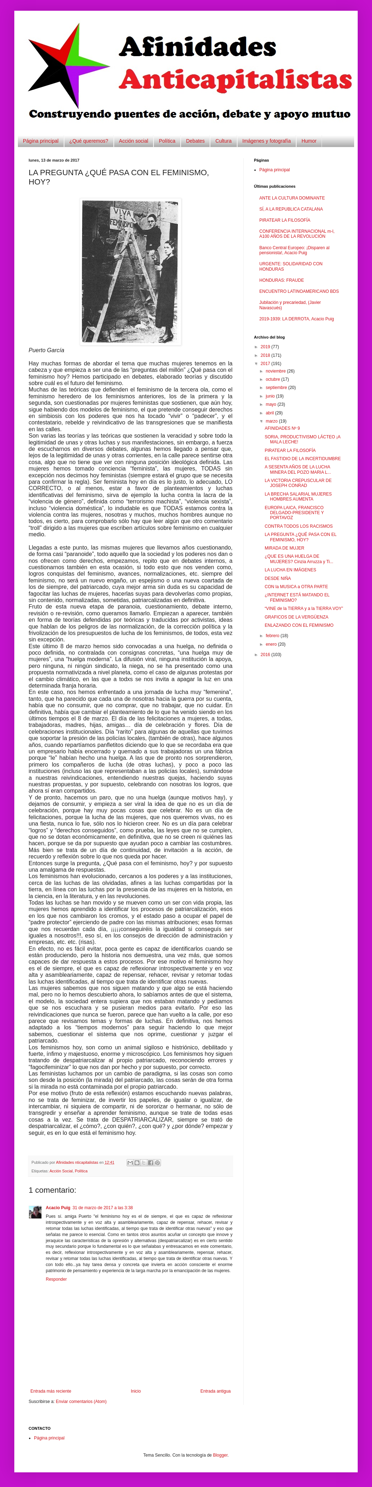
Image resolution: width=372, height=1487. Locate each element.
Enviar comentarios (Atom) (81, 1401)
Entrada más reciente (50, 1391)
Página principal (41, 141)
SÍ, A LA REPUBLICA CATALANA (291, 209)
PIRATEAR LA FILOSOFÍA (284, 220)
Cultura (223, 141)
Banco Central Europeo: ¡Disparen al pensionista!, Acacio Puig (294, 250)
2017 (266, 363)
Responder (56, 1279)
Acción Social (61, 1171)
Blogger (220, 1455)
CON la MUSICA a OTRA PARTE (296, 586)
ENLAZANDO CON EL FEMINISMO (299, 625)
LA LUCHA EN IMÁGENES (290, 569)
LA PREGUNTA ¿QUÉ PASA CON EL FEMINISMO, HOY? (301, 537)
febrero (273, 635)
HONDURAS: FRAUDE (281, 280)
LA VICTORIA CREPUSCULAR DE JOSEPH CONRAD (298, 483)
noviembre (276, 371)
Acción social (133, 141)
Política (167, 141)
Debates (195, 141)
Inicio (136, 1391)
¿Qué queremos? (88, 141)
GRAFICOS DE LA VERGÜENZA (296, 617)
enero (272, 644)
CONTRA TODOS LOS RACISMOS (299, 526)
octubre (273, 379)
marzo (272, 421)
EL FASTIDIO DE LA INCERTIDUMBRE (303, 458)
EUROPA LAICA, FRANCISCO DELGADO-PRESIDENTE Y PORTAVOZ (294, 513)
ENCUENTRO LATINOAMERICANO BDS (299, 291)
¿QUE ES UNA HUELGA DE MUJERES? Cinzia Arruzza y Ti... (299, 559)
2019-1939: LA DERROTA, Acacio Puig (296, 318)
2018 (266, 355)
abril (270, 412)
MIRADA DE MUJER (284, 548)
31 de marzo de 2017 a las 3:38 (103, 1207)
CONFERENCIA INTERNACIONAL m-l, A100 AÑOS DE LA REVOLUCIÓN (296, 234)
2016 (266, 654)
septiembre (277, 387)
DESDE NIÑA (278, 578)
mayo (272, 404)
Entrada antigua (215, 1391)
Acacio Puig (58, 1207)
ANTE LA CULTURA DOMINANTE (292, 198)
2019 (266, 346)
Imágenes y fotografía (267, 141)
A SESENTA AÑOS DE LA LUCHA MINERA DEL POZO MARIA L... (298, 469)
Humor (309, 141)
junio (271, 396)
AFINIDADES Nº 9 (282, 428)
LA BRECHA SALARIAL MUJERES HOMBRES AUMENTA (298, 497)
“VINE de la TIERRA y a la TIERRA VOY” (304, 608)
